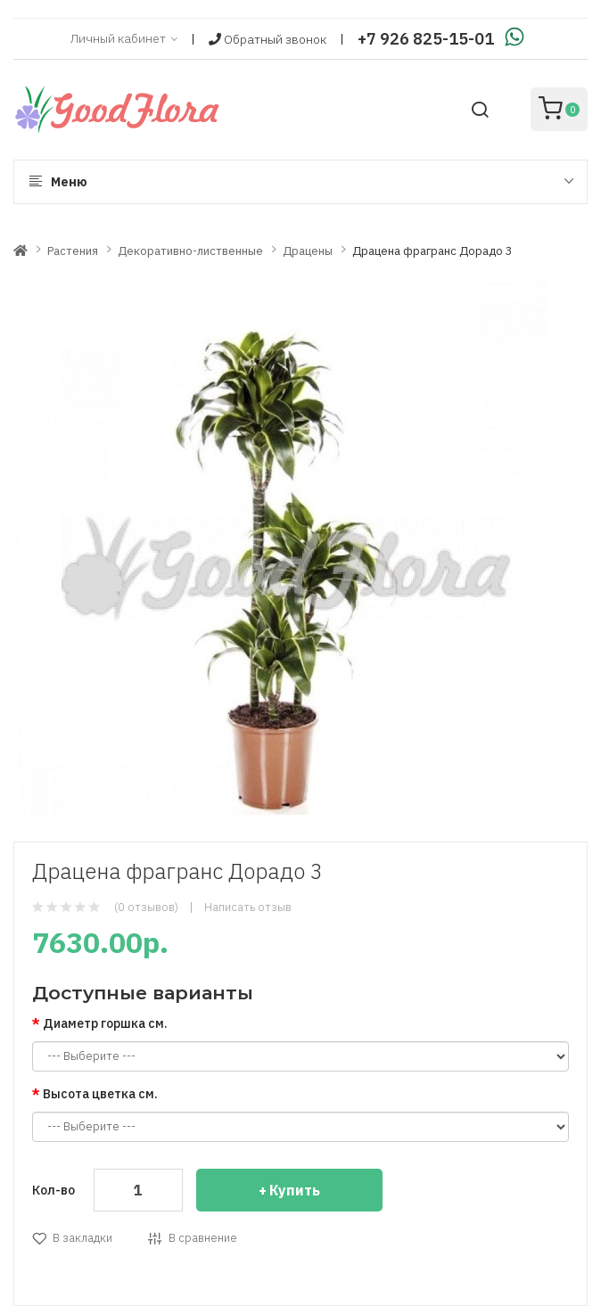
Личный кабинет (123, 39)
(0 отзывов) (146, 907)
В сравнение (203, 1237)
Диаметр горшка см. (105, 1023)
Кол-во (53, 1190)
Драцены (308, 251)
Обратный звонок (267, 39)
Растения (72, 251)
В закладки (82, 1237)
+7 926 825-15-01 (426, 39)
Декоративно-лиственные (190, 251)
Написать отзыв (248, 907)
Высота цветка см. (100, 1094)
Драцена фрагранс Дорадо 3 (432, 251)
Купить (294, 1190)
